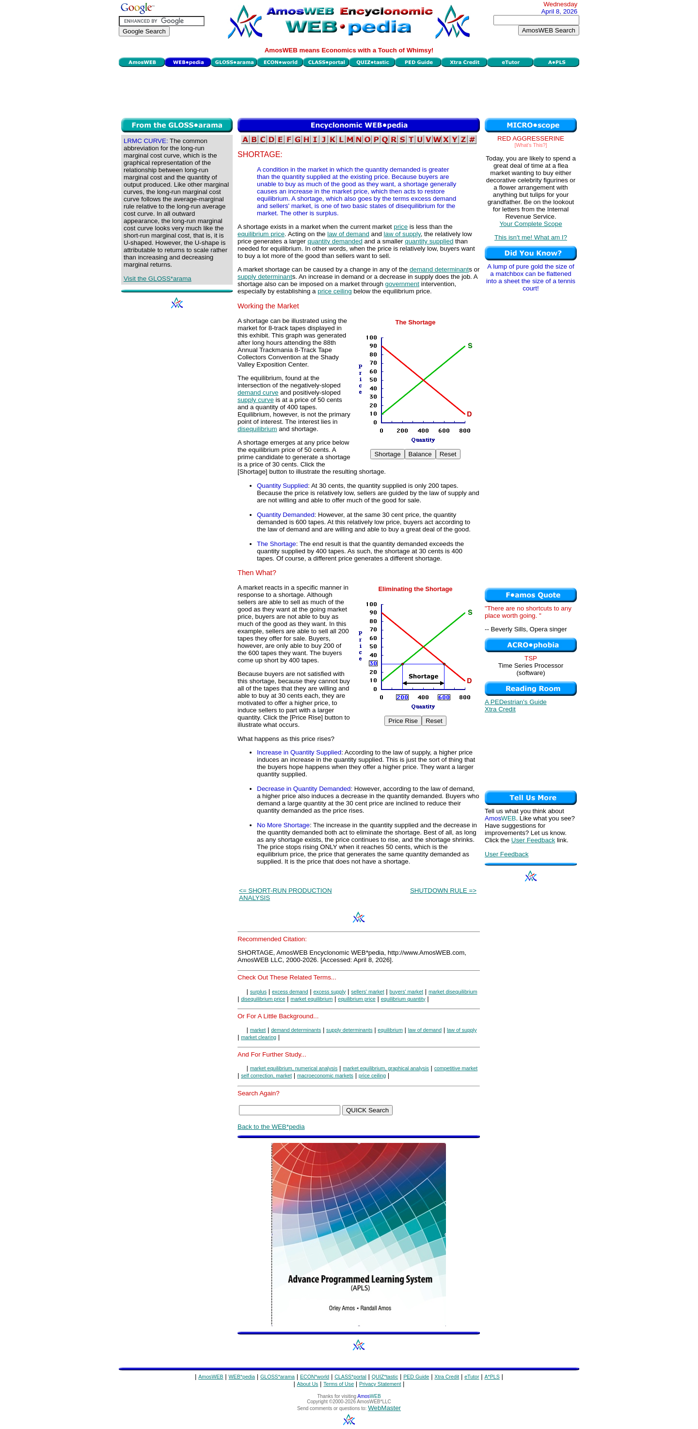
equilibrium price (261, 234)
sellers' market (367, 992)
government (402, 284)
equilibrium (390, 1030)
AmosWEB (210, 1377)
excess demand (290, 992)
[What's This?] (531, 145)
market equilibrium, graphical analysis (386, 1068)
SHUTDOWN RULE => (443, 890)
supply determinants (349, 1030)
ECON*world (314, 1377)
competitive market (455, 1068)
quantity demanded (334, 241)
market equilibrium (311, 999)
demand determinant (439, 269)
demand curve (258, 392)
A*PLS (491, 1377)
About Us (307, 1384)
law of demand (348, 234)
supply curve (256, 399)
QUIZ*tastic (385, 1377)
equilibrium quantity (403, 999)
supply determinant (265, 276)
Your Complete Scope (530, 223)
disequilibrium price (263, 999)
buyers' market (406, 992)
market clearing (258, 1037)
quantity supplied (429, 241)
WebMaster (384, 1408)
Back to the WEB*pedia (271, 1126)
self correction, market (266, 1075)
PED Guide (416, 1377)
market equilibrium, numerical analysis (294, 1068)
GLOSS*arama (277, 1377)
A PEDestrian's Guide (516, 702)
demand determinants (296, 1030)
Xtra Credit (500, 709)
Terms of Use (338, 1384)
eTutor (471, 1377)
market (258, 1030)
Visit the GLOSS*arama (157, 278)
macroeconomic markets (325, 1075)
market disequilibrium (452, 992)
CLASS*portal (350, 1377)
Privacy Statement (380, 1384)
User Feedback (533, 840)
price (401, 226)
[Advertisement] (349, 91)
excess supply (329, 992)
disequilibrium (257, 429)
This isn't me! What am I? (530, 237)
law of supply (402, 234)
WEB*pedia (242, 1377)
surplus (258, 992)
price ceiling (334, 291)
